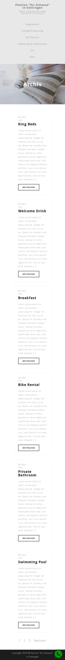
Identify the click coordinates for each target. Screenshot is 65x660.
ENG (32, 57)
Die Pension (32, 37)
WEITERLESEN (29, 187)
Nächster (40, 640)
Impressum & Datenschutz (32, 43)
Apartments (32, 24)
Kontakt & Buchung (32, 30)
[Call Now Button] (58, 654)
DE (32, 50)
